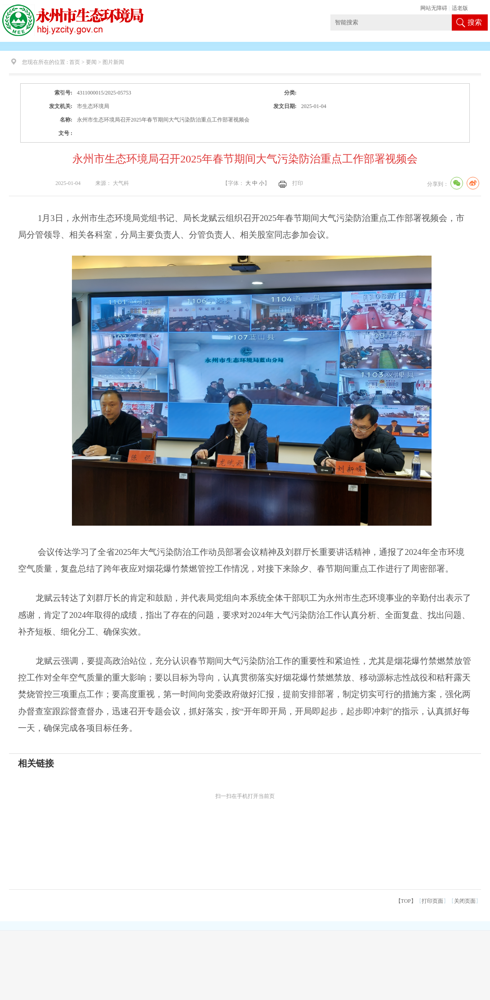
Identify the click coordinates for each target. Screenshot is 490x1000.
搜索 (475, 22)
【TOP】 (406, 901)
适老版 (460, 8)
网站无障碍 (433, 8)
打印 (297, 183)
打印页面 (432, 901)
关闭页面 (465, 901)
